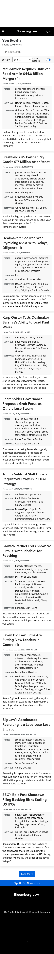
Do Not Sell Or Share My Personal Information (27, 912)
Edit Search (12, 52)
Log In (48, 31)
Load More (27, 874)
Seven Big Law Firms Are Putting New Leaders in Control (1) (22, 640)
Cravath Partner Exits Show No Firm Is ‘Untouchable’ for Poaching (26, 551)
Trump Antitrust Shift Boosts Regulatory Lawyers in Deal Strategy (24, 479)
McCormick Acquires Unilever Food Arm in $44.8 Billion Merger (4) (26, 74)
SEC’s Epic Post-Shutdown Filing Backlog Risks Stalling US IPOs (24, 800)
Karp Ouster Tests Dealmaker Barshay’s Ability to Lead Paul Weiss (25, 322)
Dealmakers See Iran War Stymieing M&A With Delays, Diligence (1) (25, 243)
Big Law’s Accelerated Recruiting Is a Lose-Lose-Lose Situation (26, 725)
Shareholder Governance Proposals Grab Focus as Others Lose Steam (22, 404)
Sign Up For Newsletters (27, 883)
